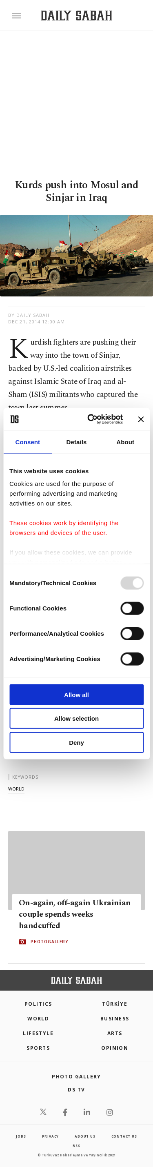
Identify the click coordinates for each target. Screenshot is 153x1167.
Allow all (76, 694)
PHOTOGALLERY (49, 941)
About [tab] (125, 441)
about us (85, 1136)
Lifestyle (38, 1033)
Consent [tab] (27, 441)
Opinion (114, 1048)
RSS (76, 1145)
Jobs (21, 1136)
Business (114, 1018)
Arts (114, 1033)
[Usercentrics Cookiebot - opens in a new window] (91, 419)
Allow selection (76, 718)
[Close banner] (141, 419)
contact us (124, 1136)
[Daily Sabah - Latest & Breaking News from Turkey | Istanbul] (76, 16)
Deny (76, 742)
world (16, 789)
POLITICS (38, 1003)
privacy (50, 1136)
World (38, 1018)
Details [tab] (77, 441)
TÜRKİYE (114, 1003)
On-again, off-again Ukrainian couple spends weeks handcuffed (75, 914)
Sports (38, 1048)
